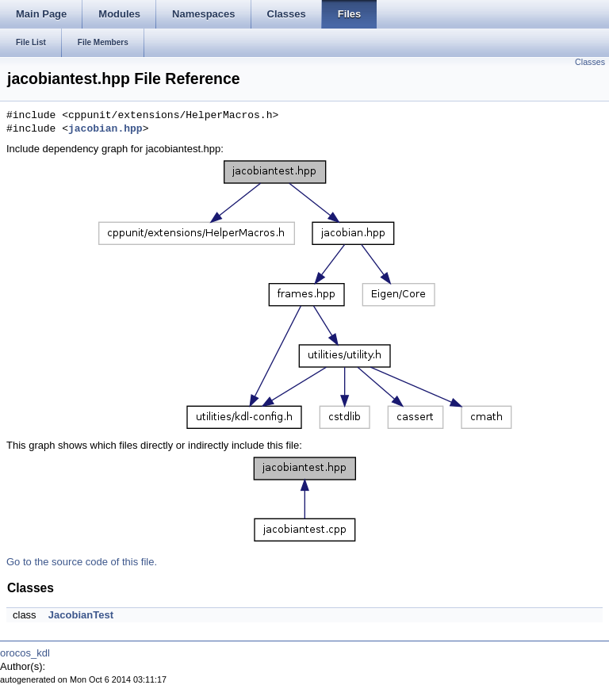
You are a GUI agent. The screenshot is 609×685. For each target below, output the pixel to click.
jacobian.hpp (105, 129)
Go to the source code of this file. (81, 562)
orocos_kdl (25, 653)
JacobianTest (80, 615)
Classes (590, 62)
